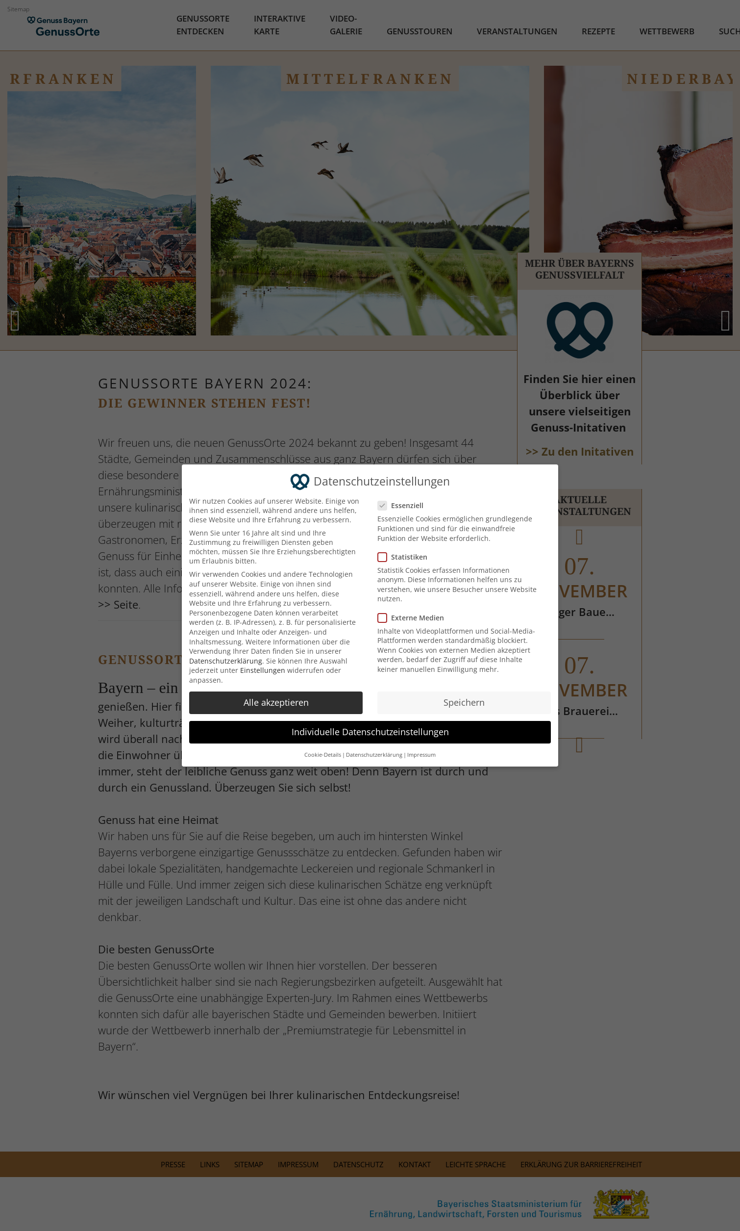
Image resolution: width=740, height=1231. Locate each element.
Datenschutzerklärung (225, 661)
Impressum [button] (421, 754)
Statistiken (406, 557)
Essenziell (404, 505)
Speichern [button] (464, 702)
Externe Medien (415, 617)
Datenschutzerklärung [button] (374, 754)
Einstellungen (262, 670)
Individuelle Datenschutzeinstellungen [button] (370, 732)
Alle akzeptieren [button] (276, 702)
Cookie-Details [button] (322, 754)
